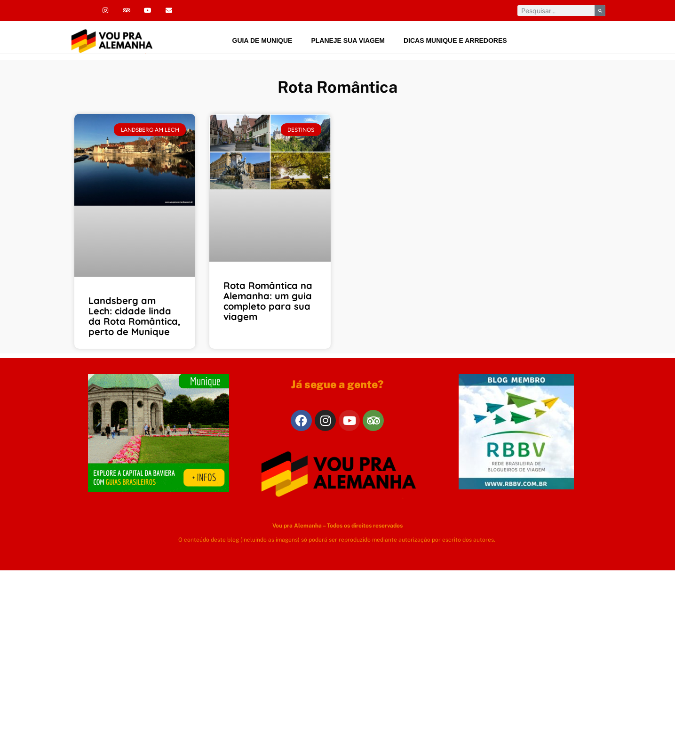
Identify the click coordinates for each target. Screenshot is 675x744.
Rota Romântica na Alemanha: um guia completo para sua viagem (267, 301)
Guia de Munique (262, 40)
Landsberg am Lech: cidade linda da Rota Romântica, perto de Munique (134, 316)
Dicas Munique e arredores (455, 40)
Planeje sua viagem (348, 40)
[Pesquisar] (600, 10)
